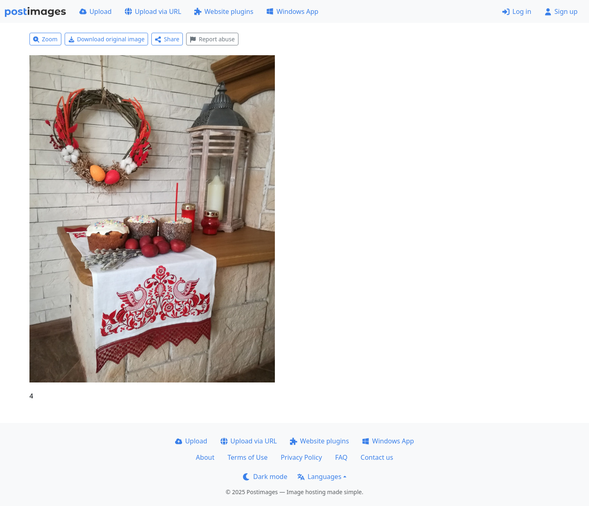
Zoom (45, 39)
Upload (95, 11)
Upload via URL (153, 11)
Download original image (106, 39)
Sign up (561, 11)
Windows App (292, 11)
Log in (516, 11)
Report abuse (212, 39)
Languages (319, 476)
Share (167, 39)
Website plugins (223, 11)
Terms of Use (247, 457)
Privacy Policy (301, 457)
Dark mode (265, 476)
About (205, 457)
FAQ (341, 457)
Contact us (377, 457)
